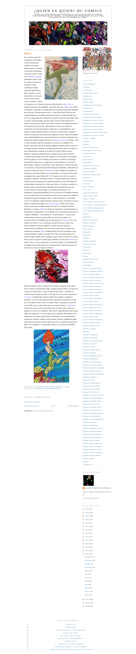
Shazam (85, 256)
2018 (87, 533)
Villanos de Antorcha (90, 335)
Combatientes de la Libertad (92, 105)
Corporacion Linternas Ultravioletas (95, 132)
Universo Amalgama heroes (92, 268)
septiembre (89, 567)
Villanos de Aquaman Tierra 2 (93, 341)
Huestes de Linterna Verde (92, 175)
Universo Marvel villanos (91, 323)
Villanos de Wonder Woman (92, 431)
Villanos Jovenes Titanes (91, 440)
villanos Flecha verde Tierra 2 (93, 437)
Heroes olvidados (89, 172)
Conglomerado (88, 111)
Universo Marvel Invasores (92, 307)
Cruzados (86, 141)
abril (86, 584)
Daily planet (70, 633)
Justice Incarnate (88, 187)
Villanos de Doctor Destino (92, 371)
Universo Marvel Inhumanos (92, 304)
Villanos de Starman (90, 422)
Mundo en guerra (89, 226)
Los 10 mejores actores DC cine (94, 202)
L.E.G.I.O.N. (87, 190)
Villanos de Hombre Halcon (92, 401)
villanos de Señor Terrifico (92, 416)
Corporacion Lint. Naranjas (92, 117)
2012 (87, 551)
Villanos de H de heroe (90, 392)
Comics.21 (70, 625)
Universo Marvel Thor (90, 317)
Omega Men (87, 235)
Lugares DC (87, 217)
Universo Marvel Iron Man (92, 310)
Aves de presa (87, 90)
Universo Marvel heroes (91, 295)
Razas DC (86, 250)
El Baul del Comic (71, 636)
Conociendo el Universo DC (71, 630)
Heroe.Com (70, 641)
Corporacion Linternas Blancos (93, 123)
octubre (87, 564)
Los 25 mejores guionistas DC (93, 211)
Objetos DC (87, 232)
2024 (87, 513)
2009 (87, 603)
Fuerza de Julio (88, 160)
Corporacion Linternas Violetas (93, 135)
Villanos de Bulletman (90, 359)
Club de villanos (88, 102)
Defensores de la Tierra (91, 147)
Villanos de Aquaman (90, 338)
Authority (86, 87)
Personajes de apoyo (90, 244)
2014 (87, 544)
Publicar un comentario (32, 402)
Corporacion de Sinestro (91, 114)
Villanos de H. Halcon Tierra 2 (93, 395)
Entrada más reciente (31, 406)
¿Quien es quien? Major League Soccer (71, 650)
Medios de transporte (90, 220)
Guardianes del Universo (91, 165)
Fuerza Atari (87, 156)
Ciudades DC (87, 96)
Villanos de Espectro (90, 377)
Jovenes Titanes (88, 181)
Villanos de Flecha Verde (91, 386)
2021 (87, 523)
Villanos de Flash (89, 380)
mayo (87, 581)
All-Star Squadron (89, 84)
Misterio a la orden (89, 223)
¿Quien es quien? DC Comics (68, 11)
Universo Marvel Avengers (92, 280)
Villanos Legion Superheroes (93, 443)
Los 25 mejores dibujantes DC (93, 208)
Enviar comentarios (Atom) (43, 411)
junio (87, 578)
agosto (87, 571)
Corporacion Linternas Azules (93, 120)
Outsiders (86, 238)
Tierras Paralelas (88, 262)
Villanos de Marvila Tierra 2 (92, 410)
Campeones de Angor (90, 93)
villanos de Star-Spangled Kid (93, 419)
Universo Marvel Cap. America (93, 283)
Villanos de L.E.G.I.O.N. (91, 404)
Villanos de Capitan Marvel (92, 362)
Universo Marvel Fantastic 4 (92, 289)
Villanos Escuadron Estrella (92, 434)
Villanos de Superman (90, 425)
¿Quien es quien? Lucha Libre (71, 647)
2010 (87, 599)
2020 (87, 526)
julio (86, 574)
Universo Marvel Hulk (90, 301)
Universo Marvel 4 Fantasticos (93, 277)
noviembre (89, 560)
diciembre (88, 557)
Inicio (53, 406)
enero (87, 595)
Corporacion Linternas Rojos (47, 388)
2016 (87, 537)
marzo (87, 588)
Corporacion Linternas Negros (93, 126)
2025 (87, 509)
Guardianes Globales (90, 169)
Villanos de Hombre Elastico (93, 398)
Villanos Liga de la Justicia (92, 446)
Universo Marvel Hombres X (93, 298)
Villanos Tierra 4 (88, 458)
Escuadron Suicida (89, 153)
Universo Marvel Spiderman (92, 314)
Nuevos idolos (88, 229)
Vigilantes (86, 332)
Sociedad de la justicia (90, 259)
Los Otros (86, 214)
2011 (87, 554)
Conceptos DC (88, 108)
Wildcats (86, 462)
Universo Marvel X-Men (91, 326)
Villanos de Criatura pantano (92, 365)
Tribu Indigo (87, 265)
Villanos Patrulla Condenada (92, 452)
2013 (87, 547)
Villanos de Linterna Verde (92, 407)
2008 (87, 606)
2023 (87, 516)
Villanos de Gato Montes (91, 389)
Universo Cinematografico (92, 274)
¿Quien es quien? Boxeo (70, 644)
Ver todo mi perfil (91, 498)
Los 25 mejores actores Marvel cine (95, 205)
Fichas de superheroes (70, 638)
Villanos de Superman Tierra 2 (93, 428)
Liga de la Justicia (89, 199)
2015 (87, 540)
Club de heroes (88, 99)
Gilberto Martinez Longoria (98, 488)
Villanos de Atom (89, 347)
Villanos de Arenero (89, 344)
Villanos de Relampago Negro (93, 413)
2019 (87, 530)
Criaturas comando (89, 138)
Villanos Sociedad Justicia (92, 455)
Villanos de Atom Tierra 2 (92, 350)
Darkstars (86, 144)
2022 (87, 519)
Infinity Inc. (87, 178)
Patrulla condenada (89, 241)
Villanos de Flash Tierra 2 (91, 383)
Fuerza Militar (88, 162)
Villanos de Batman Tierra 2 (92, 356)
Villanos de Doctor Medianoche (94, 374)
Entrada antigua (73, 406)
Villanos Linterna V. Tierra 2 (92, 449)
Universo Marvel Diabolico (92, 286)
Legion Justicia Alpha (90, 196)
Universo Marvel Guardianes (93, 292)
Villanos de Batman (89, 353)
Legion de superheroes (90, 193)
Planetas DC (87, 247)
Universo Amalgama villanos (93, 271)
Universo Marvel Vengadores (93, 319)
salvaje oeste (87, 253)
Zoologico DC (88, 464)
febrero (87, 591)
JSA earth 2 (87, 184)
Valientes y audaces (89, 329)
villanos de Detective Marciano (93, 368)
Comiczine (70, 627)
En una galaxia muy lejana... (92, 150)
